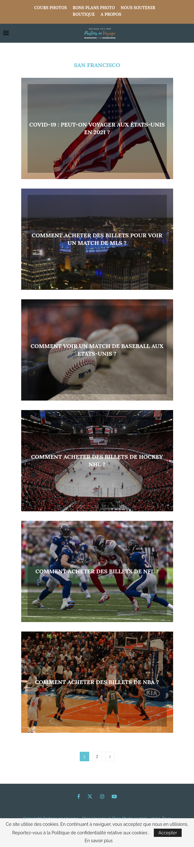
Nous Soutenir (138, 7)
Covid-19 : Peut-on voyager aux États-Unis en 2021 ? (97, 128)
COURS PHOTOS (50, 7)
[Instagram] (102, 796)
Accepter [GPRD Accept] (168, 832)
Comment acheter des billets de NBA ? (97, 682)
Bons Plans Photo (94, 7)
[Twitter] (89, 796)
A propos (111, 14)
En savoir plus (98, 840)
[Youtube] (114, 796)
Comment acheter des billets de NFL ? (97, 571)
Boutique (84, 14)
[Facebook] (78, 796)
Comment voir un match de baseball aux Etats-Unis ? (97, 349)
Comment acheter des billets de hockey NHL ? (97, 460)
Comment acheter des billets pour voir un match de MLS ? (97, 239)
